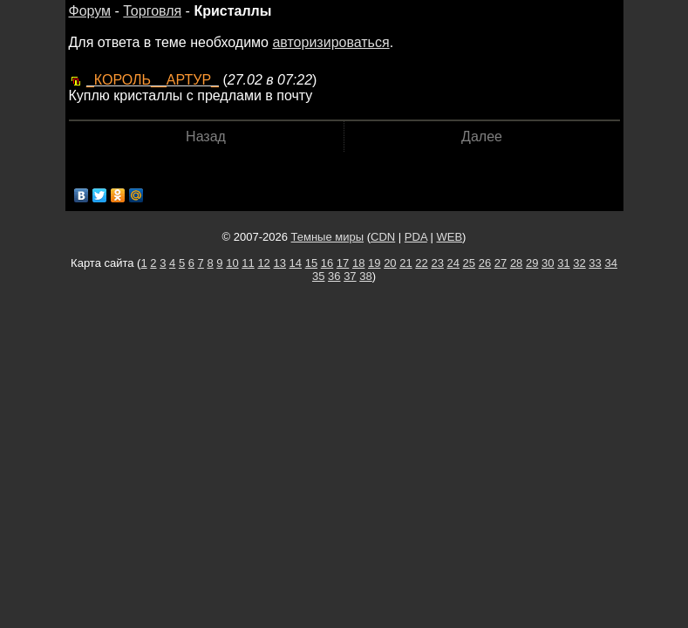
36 (334, 276)
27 (500, 263)
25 (469, 263)
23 (437, 263)
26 (485, 263)
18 (358, 263)
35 (318, 276)
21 (405, 263)
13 (279, 263)
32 (579, 263)
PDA (416, 236)
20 (390, 263)
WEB (449, 236)
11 (248, 263)
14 (296, 263)
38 (365, 276)
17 (343, 263)
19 (374, 263)
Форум (90, 10)
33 (595, 263)
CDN (383, 236)
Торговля (152, 10)
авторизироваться (330, 42)
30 (548, 263)
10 (232, 263)
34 (610, 263)
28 (516, 263)
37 (350, 276)
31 (563, 263)
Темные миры (327, 236)
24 (453, 263)
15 (311, 263)
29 (532, 263)
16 (327, 263)
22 (421, 263)
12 (263, 263)
